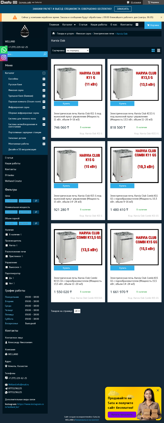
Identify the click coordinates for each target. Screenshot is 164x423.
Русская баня (15, 84)
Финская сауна (83, 33)
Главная (54, 24)
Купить (66, 103)
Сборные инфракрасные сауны (23, 113)
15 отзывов (136, 2)
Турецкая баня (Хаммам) (20, 95)
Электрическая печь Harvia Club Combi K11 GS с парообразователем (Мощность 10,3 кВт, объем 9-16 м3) (134, 198)
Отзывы (9, 175)
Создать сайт (25, 2)
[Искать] (45, 54)
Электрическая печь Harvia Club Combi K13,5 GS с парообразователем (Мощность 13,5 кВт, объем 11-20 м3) (78, 281)
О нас (113, 24)
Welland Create (13, 181)
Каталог (67, 24)
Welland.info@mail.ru (18, 384)
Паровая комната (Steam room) (24, 101)
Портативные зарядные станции (24, 132)
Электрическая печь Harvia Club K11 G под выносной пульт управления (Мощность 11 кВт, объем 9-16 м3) (77, 116)
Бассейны (13, 78)
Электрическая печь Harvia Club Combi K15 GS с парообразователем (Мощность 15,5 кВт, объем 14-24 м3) (134, 281)
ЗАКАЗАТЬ (123, 9)
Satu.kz (96, 417)
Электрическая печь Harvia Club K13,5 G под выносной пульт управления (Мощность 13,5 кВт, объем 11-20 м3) (132, 116)
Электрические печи (104, 33)
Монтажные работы (18, 143)
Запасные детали (17, 138)
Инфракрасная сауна (18, 107)
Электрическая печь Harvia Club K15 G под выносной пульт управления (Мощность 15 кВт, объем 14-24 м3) (77, 198)
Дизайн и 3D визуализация (22, 149)
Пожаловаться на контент (87, 420)
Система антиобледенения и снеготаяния (22, 125)
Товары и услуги (65, 33)
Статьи (83, 24)
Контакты (126, 24)
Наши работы (99, 24)
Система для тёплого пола (22, 118)
